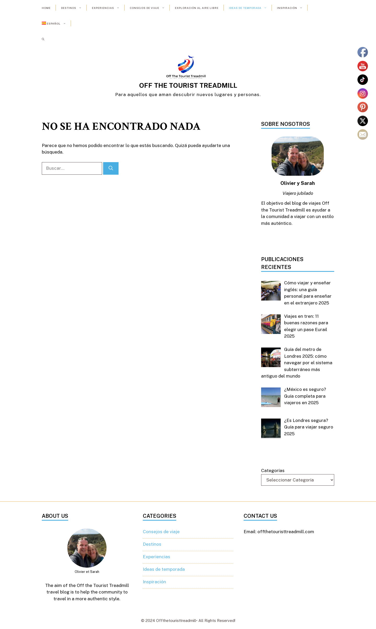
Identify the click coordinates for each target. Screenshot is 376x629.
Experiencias (108, 8)
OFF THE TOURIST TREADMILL (188, 85)
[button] (43, 39)
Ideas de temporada (250, 8)
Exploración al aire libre (197, 7)
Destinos (74, 8)
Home (46, 7)
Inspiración (292, 8)
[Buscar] (111, 168)
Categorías (273, 470)
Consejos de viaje (150, 8)
